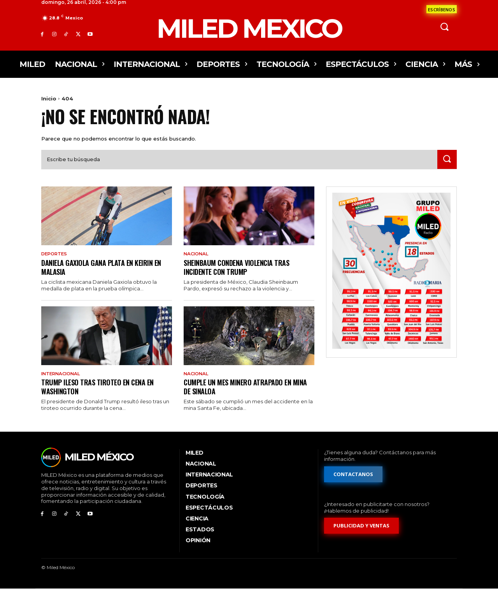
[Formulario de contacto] (441, 9)
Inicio (48, 98)
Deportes (55, 259)
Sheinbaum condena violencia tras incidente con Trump (240, 272)
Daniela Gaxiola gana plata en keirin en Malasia (105, 272)
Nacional (197, 259)
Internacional (62, 379)
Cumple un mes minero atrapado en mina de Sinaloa (241, 391)
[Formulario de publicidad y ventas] (361, 532)
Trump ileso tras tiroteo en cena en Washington (100, 391)
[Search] (446, 164)
